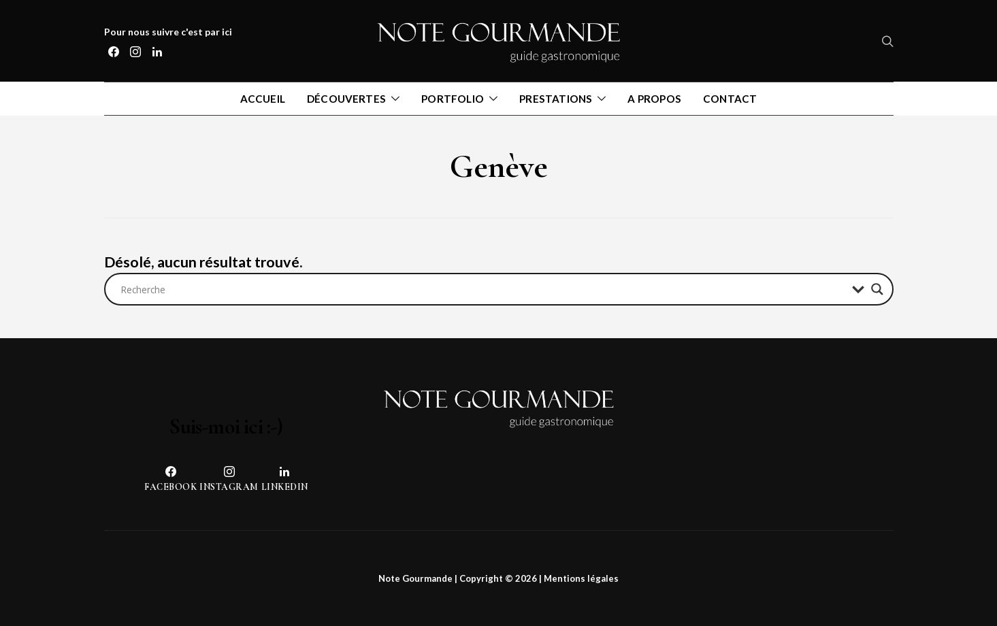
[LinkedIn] (157, 51)
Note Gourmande (415, 578)
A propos (654, 99)
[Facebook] (113, 51)
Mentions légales (581, 578)
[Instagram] (135, 51)
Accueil (262, 99)
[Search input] (483, 289)
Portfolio (452, 99)
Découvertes (346, 99)
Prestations (555, 99)
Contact (730, 99)
